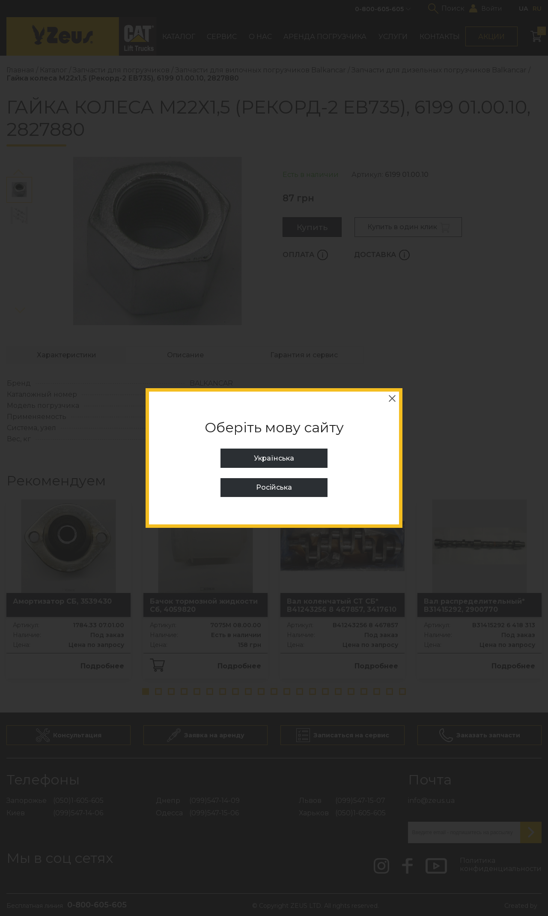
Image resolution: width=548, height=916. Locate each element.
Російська (274, 487)
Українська (274, 458)
